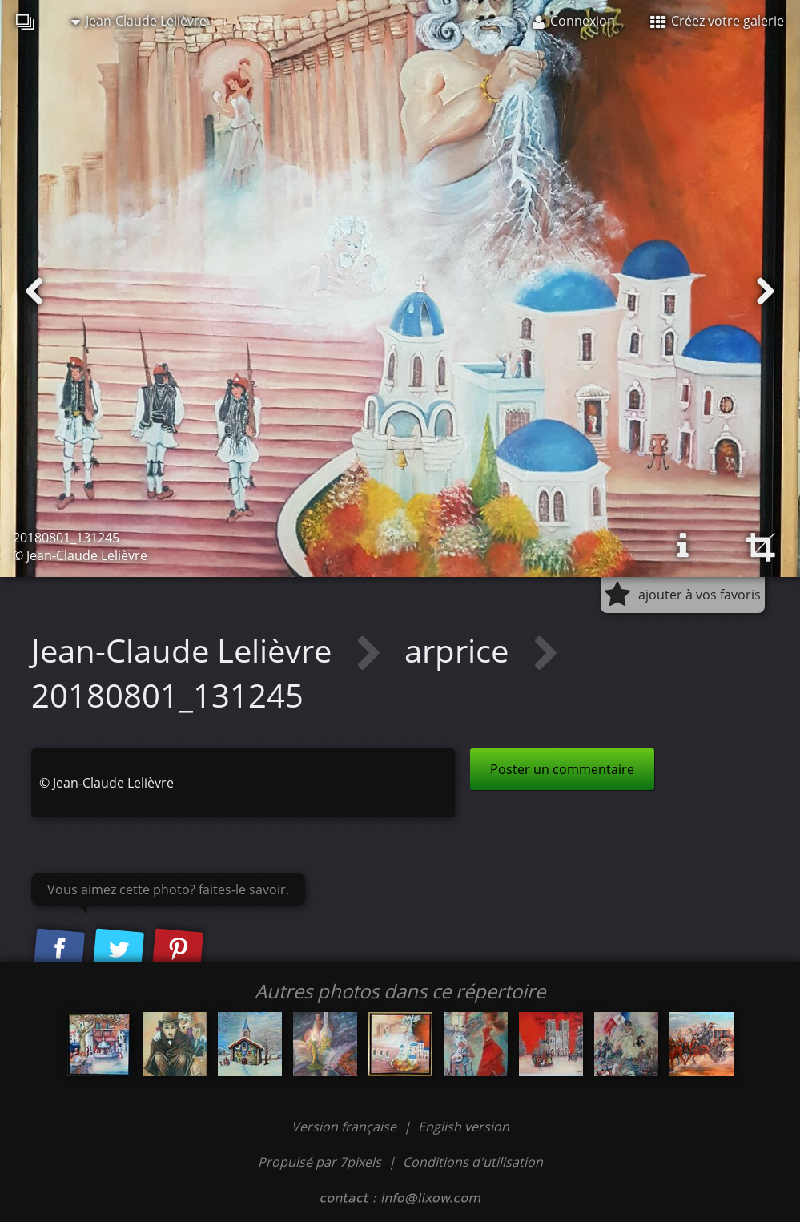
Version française (345, 1126)
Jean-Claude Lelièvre (139, 21)
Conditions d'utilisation (473, 1162)
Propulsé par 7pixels (319, 1162)
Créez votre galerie (717, 21)
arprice (460, 650)
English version (463, 1126)
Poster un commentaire (562, 769)
